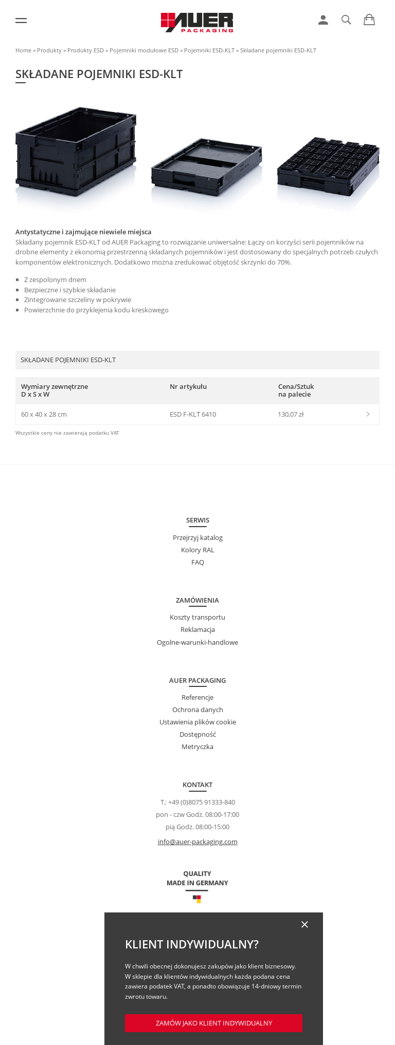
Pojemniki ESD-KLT (209, 50)
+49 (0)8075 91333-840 (201, 802)
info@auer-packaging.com (198, 841)
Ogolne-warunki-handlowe (197, 642)
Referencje (197, 697)
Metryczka (197, 746)
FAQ (197, 562)
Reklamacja (198, 629)
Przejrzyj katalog (198, 537)
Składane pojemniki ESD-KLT (278, 50)
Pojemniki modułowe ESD (144, 50)
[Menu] (21, 20)
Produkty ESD (85, 50)
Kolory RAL (197, 549)
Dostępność (197, 734)
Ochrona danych (197, 709)
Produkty (49, 50)
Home (23, 50)
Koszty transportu (197, 617)
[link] (323, 20)
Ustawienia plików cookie (197, 721)
